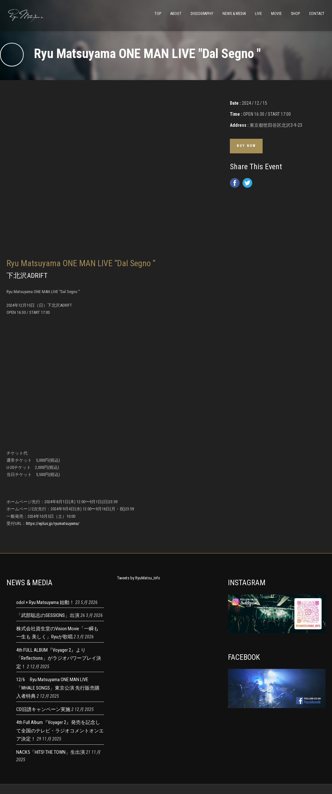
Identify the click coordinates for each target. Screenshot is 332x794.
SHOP (295, 13)
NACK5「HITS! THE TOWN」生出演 (50, 752)
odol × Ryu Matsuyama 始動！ (45, 602)
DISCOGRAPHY (202, 13)
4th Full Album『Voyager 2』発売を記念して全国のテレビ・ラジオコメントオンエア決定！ (60, 730)
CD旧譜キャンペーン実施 (43, 709)
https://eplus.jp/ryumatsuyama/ (52, 523)
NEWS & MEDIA (234, 13)
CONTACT (317, 13)
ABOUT (176, 13)
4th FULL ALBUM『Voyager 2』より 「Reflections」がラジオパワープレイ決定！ (58, 658)
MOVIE (276, 13)
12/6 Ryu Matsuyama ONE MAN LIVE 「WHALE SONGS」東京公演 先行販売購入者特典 (58, 688)
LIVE (258, 13)
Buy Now (246, 146)
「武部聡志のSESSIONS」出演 (47, 615)
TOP (157, 13)
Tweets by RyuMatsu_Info (138, 577)
